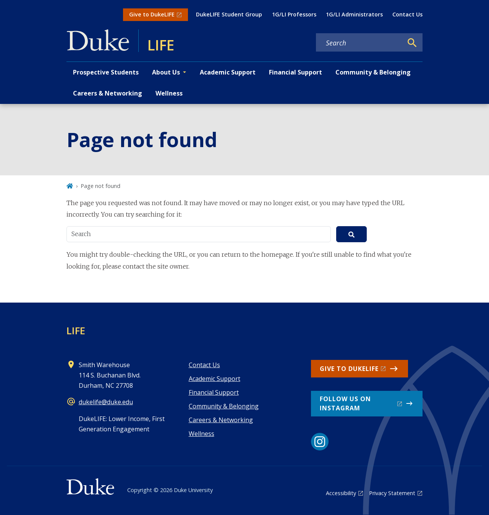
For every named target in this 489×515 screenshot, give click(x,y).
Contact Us (407, 14)
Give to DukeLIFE (152, 14)
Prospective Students (106, 72)
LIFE (75, 330)
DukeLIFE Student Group (229, 14)
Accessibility (341, 493)
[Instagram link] (320, 441)
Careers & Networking (107, 93)
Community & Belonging (373, 72)
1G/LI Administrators (354, 14)
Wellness (169, 93)
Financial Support (295, 72)
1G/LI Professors (294, 14)
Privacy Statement (392, 493)
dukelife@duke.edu (106, 402)
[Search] (412, 42)
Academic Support (228, 72)
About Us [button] (166, 72)
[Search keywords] (359, 42)
